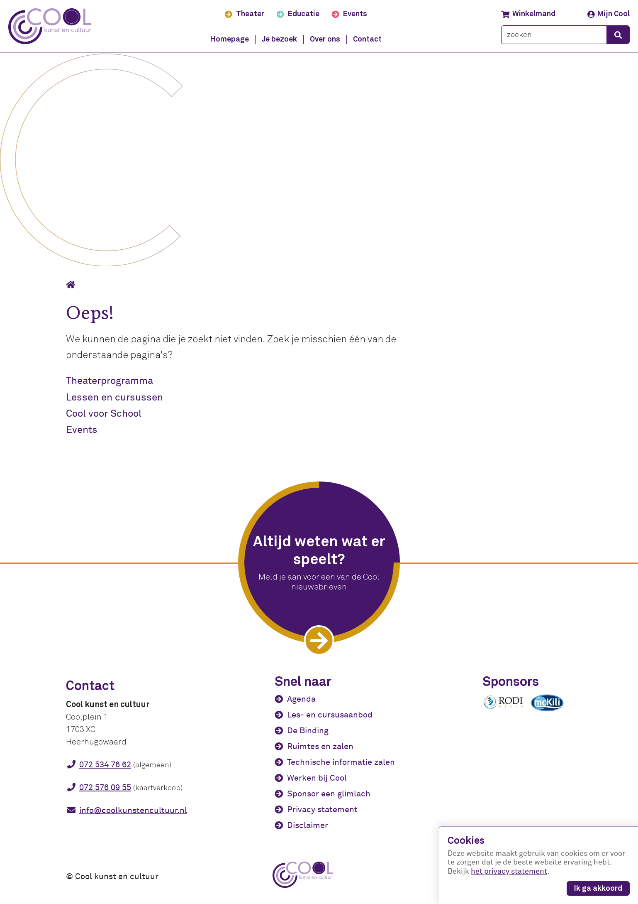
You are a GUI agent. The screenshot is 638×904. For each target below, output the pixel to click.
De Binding (308, 730)
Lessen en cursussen (114, 397)
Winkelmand (528, 14)
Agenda (301, 699)
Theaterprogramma (109, 381)
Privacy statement (322, 809)
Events (81, 430)
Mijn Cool (608, 14)
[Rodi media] (503, 707)
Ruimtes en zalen (320, 746)
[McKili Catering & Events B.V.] (551, 711)
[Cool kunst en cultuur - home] (50, 26)
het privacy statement (509, 871)
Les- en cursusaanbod (330, 715)
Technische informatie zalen (341, 762)
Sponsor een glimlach (328, 794)
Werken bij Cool (317, 778)
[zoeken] (554, 35)
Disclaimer (307, 825)
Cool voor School (103, 414)
